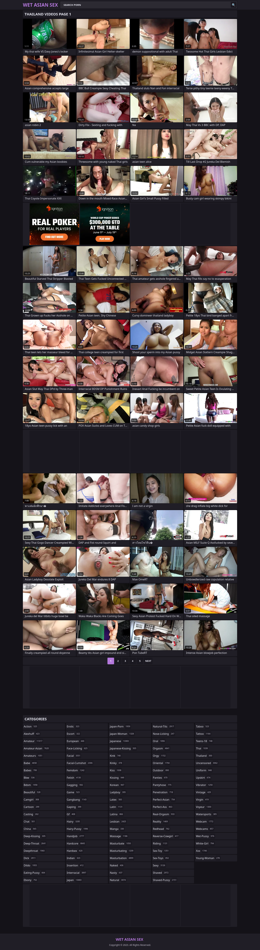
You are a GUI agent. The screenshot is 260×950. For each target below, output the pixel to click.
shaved (161, 872)
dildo (31, 865)
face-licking (77, 748)
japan (74, 880)
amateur (33, 741)
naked (117, 865)
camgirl (32, 799)
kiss (116, 770)
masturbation (122, 858)
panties (160, 777)
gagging (75, 784)
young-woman (208, 858)
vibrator (204, 784)
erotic (73, 726)
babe (30, 763)
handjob (76, 836)
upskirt (203, 777)
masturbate (121, 843)
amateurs (33, 755)
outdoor (161, 770)
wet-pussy (205, 836)
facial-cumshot (80, 763)
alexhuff (32, 733)
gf (71, 814)
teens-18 (204, 741)
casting (31, 814)
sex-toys (161, 858)
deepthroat (34, 850)
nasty (116, 872)
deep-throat (35, 843)
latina (117, 814)
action (31, 726)
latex (116, 799)
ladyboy (118, 792)
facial (74, 755)
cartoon (32, 806)
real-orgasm (164, 814)
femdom (76, 770)
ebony (31, 880)
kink (115, 755)
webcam (205, 821)
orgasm (161, 748)
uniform (204, 770)
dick (30, 858)
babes (31, 770)
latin (116, 806)
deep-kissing (35, 836)
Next (148, 660)
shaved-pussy (165, 880)
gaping (74, 806)
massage (119, 836)
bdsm (31, 784)
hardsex (75, 850)
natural (118, 880)
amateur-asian (37, 748)
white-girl (205, 843)
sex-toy (161, 850)
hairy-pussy (78, 828)
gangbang (77, 799)
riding (160, 843)
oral (159, 741)
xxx (202, 850)
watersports (206, 814)
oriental (161, 763)
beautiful (32, 792)
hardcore (76, 843)
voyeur (204, 806)
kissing (117, 777)
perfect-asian (164, 799)
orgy (159, 755)
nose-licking (164, 733)
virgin (202, 799)
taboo (203, 726)
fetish (74, 777)
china (30, 828)
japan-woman (122, 733)
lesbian (118, 821)
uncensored (207, 763)
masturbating (122, 850)
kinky (116, 763)
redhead (161, 828)
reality (161, 821)
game (73, 792)
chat (30, 821)
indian (74, 858)
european (76, 741)
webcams (205, 828)
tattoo (203, 733)
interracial (77, 872)
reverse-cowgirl (166, 836)
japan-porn (120, 726)
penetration (163, 792)
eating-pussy (35, 872)
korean (117, 784)
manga (117, 828)
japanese (120, 741)
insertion (75, 865)
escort (74, 733)
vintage (204, 792)
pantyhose (162, 784)
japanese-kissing (123, 748)
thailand (204, 755)
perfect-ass (163, 806)
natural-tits (164, 726)
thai (202, 748)
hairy (74, 821)
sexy (159, 865)
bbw (29, 777)
